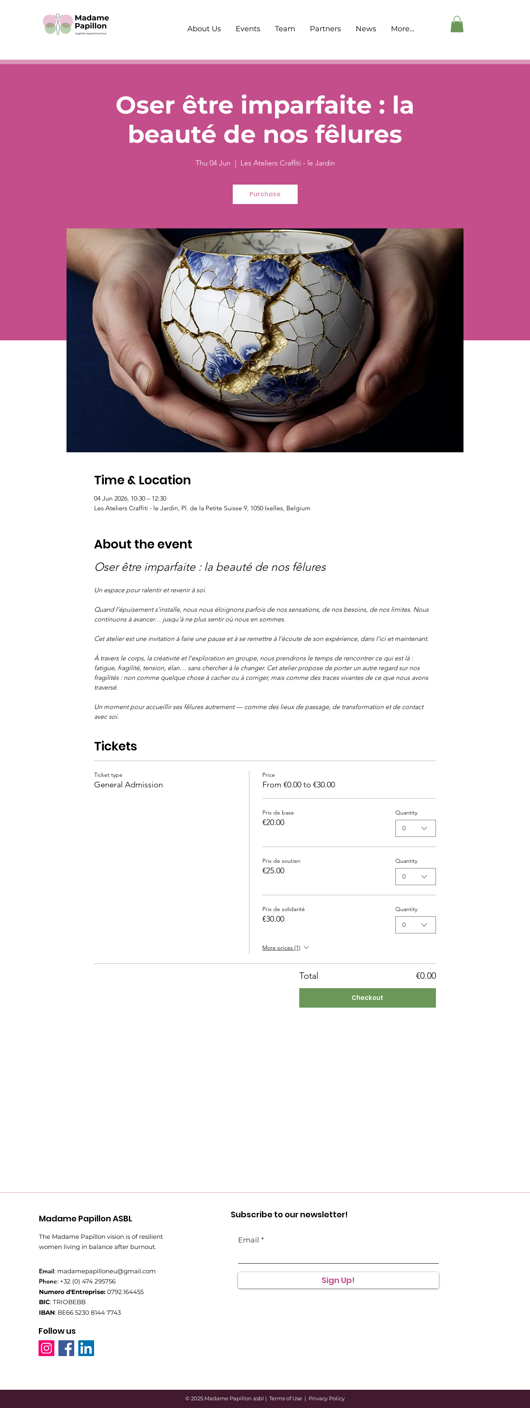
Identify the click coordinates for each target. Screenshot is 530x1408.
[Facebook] (66, 1348)
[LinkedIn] (86, 1348)
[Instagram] (46, 1348)
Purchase (265, 194)
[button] (457, 24)
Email (248, 1240)
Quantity (406, 812)
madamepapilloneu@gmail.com (106, 1271)
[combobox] (415, 828)
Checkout (367, 997)
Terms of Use (285, 1398)
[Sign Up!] (338, 1280)
